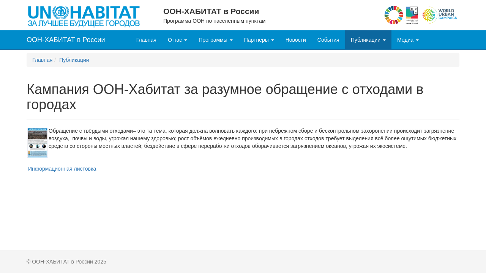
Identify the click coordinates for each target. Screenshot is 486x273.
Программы (216, 40)
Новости (296, 40)
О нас (177, 40)
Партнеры (259, 40)
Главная (146, 40)
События (328, 40)
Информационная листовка (62, 169)
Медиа (408, 40)
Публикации (368, 40)
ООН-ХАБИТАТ (66, 40)
